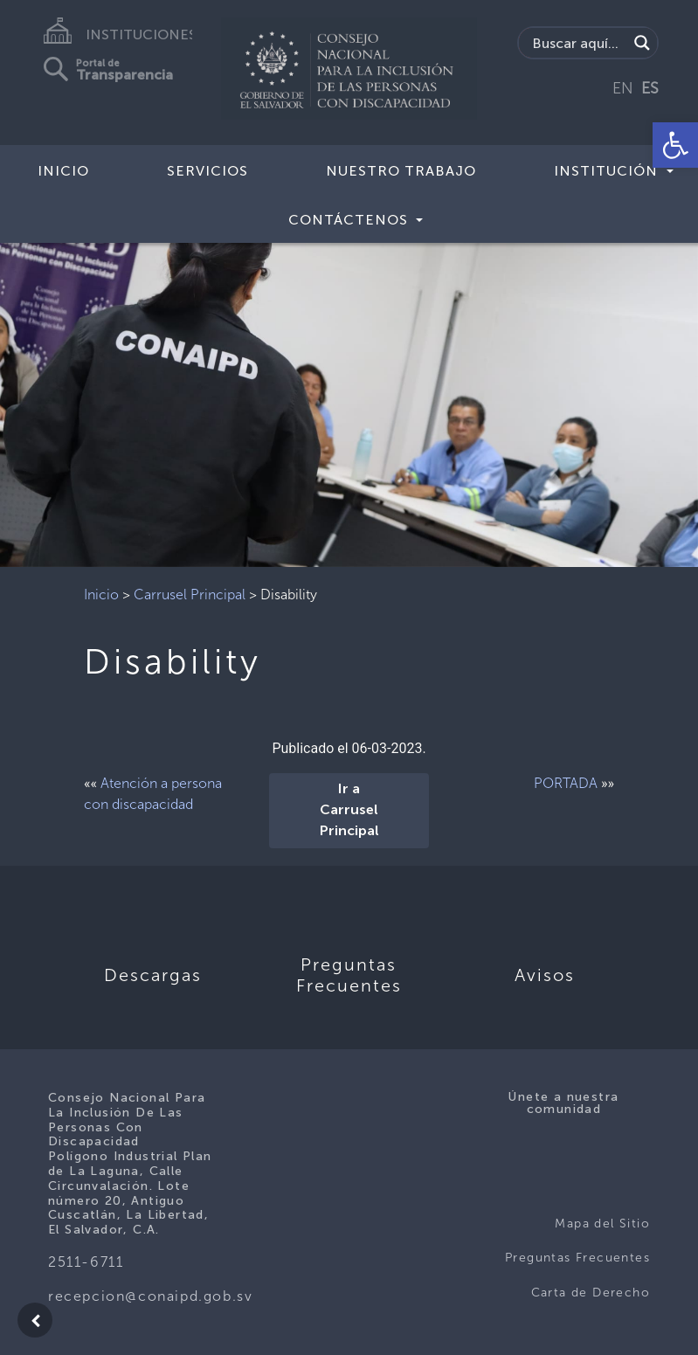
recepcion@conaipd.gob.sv (150, 1296)
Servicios (207, 170)
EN (622, 88)
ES (650, 88)
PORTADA (566, 783)
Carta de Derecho (590, 1292)
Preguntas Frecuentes (577, 1257)
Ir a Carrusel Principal (349, 811)
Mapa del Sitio (602, 1223)
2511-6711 (85, 1262)
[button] (675, 145)
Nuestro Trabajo (401, 170)
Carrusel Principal (189, 594)
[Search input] (577, 43)
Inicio (63, 170)
